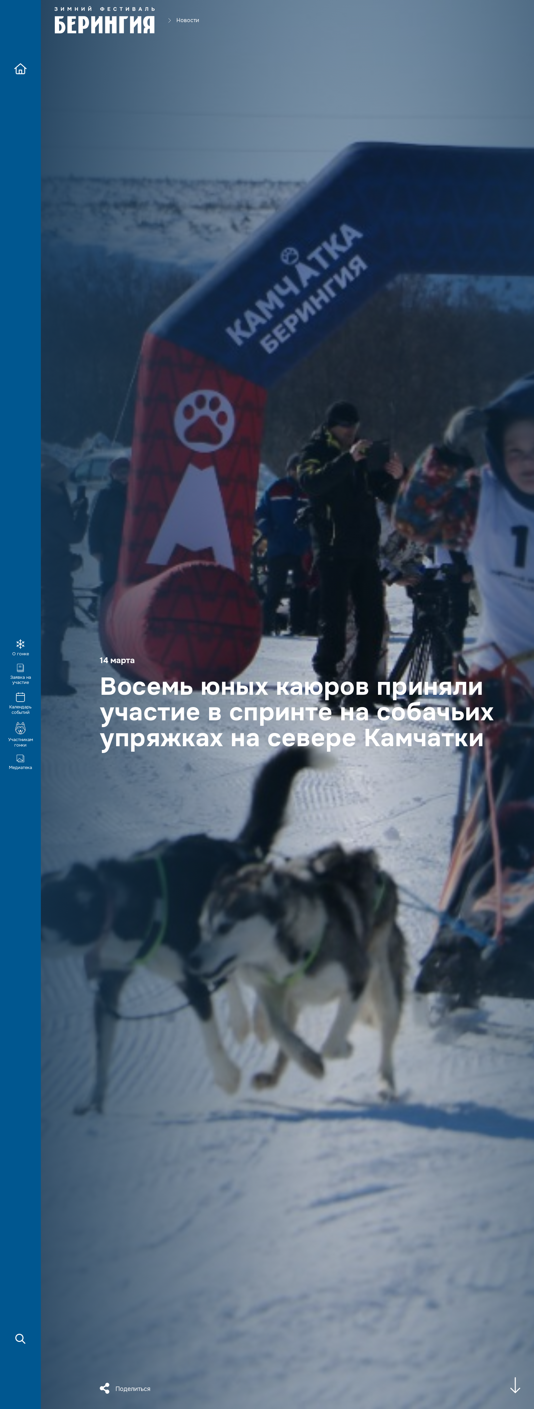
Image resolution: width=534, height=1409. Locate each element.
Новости (187, 20)
